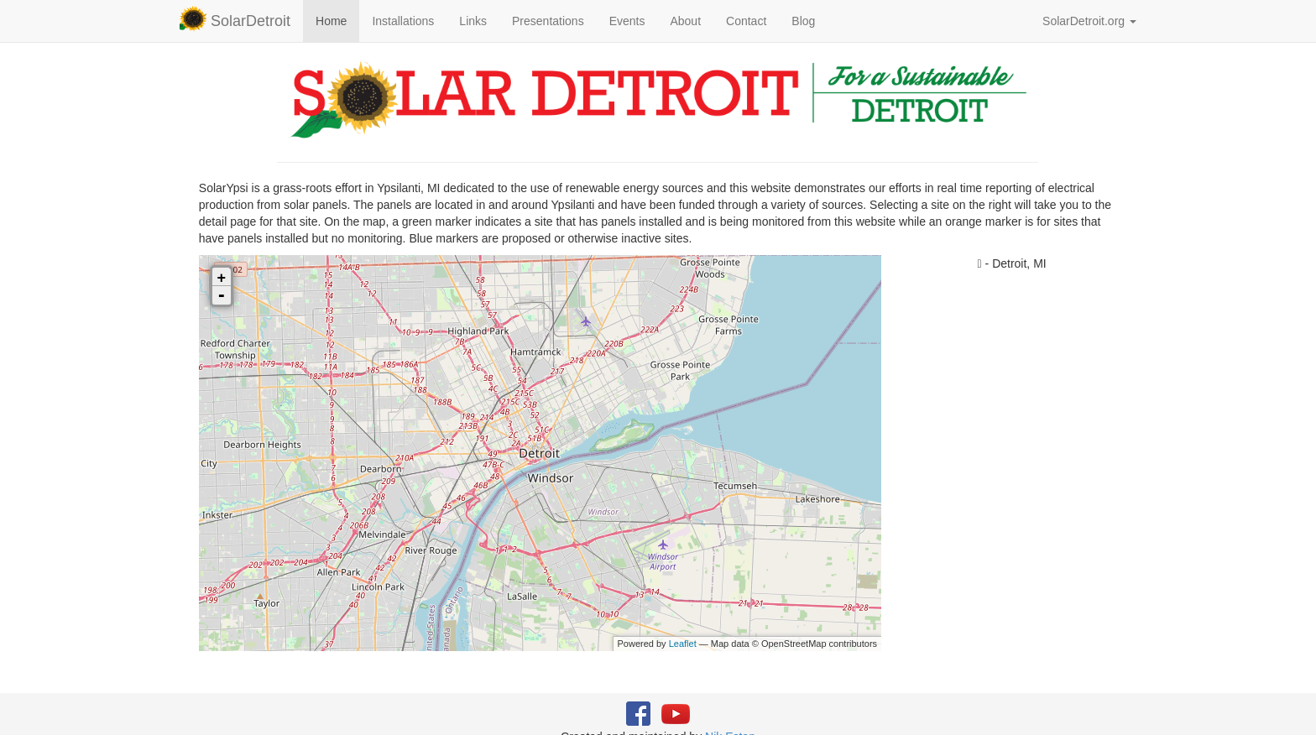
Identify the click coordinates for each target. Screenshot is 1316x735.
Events (627, 21)
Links (473, 21)
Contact (746, 21)
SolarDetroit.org (1089, 21)
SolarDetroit (235, 18)
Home (331, 21)
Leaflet (683, 644)
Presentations (548, 21)
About (685, 21)
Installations (403, 21)
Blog (803, 21)
